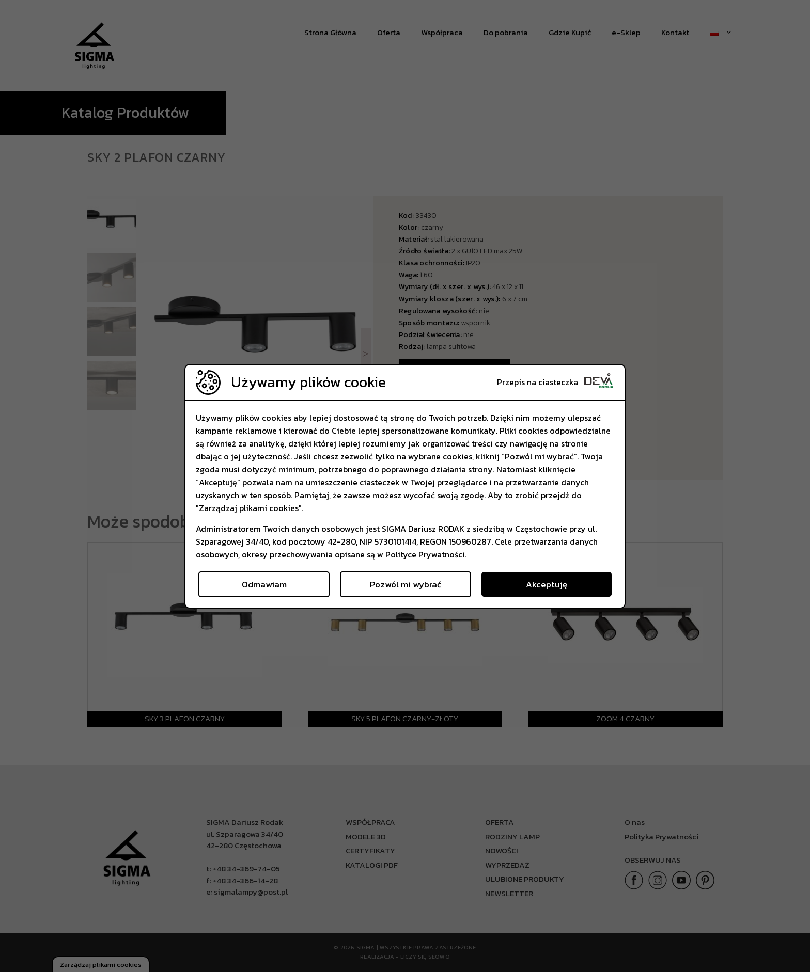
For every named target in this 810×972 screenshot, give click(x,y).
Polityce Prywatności (425, 554)
